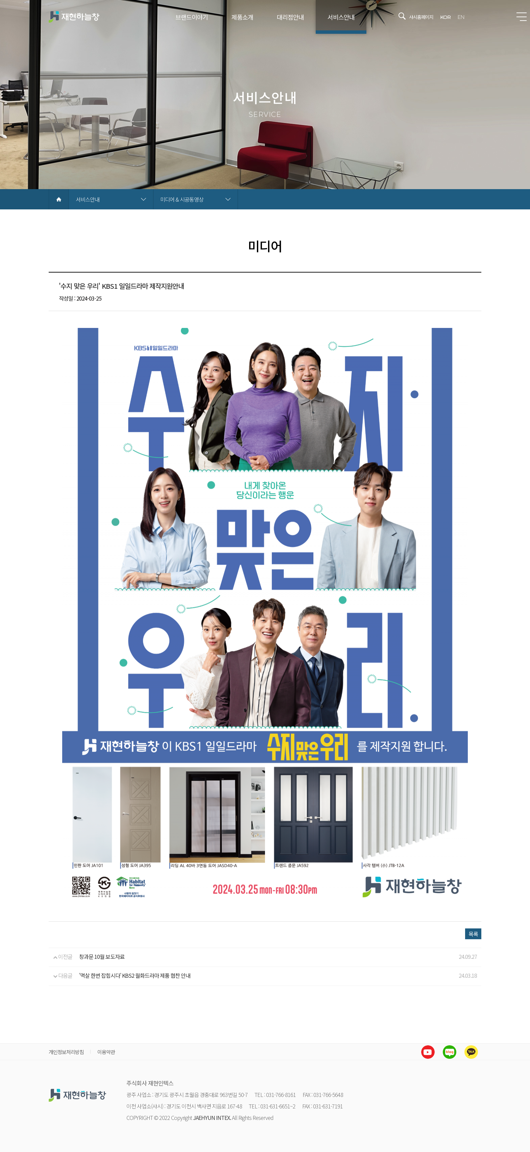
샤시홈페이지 (421, 17)
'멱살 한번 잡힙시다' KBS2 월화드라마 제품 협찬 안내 (134, 975)
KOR (445, 17)
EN (460, 17)
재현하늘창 (74, 17)
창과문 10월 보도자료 (101, 956)
